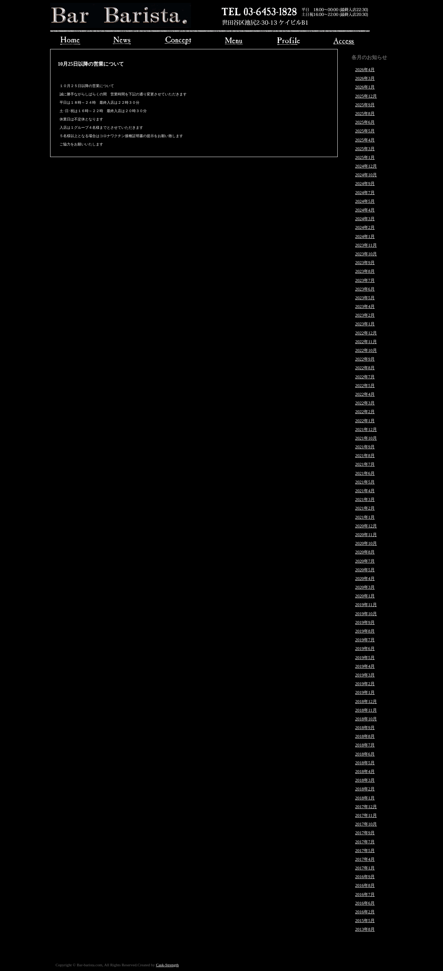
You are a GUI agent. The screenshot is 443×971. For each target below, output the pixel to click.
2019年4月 (365, 666)
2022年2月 (365, 411)
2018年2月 (365, 788)
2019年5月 (365, 657)
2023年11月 (366, 245)
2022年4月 (365, 394)
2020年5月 (365, 569)
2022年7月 (365, 376)
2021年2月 (365, 508)
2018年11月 (366, 710)
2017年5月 (365, 850)
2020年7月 (365, 561)
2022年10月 (366, 350)
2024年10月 (366, 174)
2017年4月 (365, 859)
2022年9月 (365, 359)
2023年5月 (365, 297)
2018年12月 (366, 701)
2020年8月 (365, 552)
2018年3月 (365, 780)
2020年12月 (366, 525)
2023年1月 (365, 323)
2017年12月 (366, 806)
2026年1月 (365, 87)
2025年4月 (365, 140)
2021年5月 (365, 482)
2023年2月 (365, 315)
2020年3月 (365, 587)
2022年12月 (366, 333)
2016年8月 (365, 885)
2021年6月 (365, 473)
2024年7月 (365, 192)
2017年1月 (365, 868)
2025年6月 (365, 122)
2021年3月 (365, 499)
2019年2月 (365, 683)
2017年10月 (366, 824)
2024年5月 (365, 201)
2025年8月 (365, 113)
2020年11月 (366, 534)
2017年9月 (365, 832)
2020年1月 (365, 595)
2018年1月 (365, 798)
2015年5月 (365, 920)
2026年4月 (365, 69)
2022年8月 (365, 367)
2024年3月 (365, 218)
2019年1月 (365, 692)
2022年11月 (366, 341)
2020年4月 (365, 578)
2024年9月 (365, 183)
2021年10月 (366, 438)
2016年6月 (365, 903)
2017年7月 (365, 841)
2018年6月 (365, 754)
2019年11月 (366, 604)
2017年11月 (366, 815)
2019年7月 (365, 639)
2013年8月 (365, 929)
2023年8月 (365, 271)
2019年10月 (366, 613)
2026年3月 (365, 78)
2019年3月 (365, 675)
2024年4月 (365, 210)
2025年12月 (366, 96)
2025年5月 (365, 130)
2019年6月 (365, 648)
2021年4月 (365, 490)
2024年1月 (365, 236)
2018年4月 (365, 771)
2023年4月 (365, 306)
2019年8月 (365, 631)
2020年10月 (366, 543)
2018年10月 (366, 718)
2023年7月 (365, 280)
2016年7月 (365, 894)
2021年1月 (365, 517)
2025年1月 (365, 157)
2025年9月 (365, 104)
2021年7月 (365, 464)
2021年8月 (365, 455)
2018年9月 (365, 727)
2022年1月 (365, 420)
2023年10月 (366, 253)
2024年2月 (365, 227)
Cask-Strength (167, 965)
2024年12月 (366, 166)
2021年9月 (365, 446)
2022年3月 (365, 403)
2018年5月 (365, 762)
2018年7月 (365, 745)
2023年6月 (365, 289)
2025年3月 (365, 148)
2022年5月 (365, 385)
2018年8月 (365, 736)
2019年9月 (365, 622)
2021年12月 (366, 429)
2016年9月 (365, 876)
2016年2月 (365, 911)
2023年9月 (365, 262)
